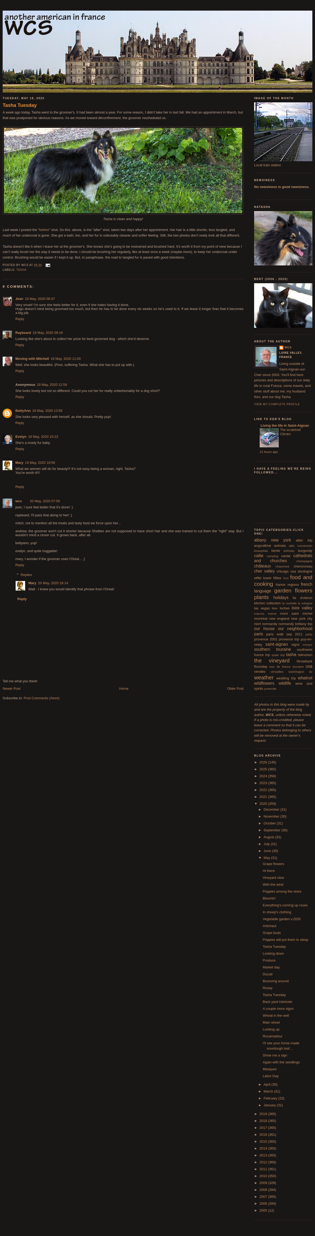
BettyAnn (23, 411)
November (272, 816)
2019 (263, 1114)
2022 (263, 790)
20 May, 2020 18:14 (53, 583)
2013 (263, 1155)
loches (285, 608)
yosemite (270, 688)
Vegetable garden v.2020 (282, 919)
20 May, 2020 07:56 (45, 501)
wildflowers (264, 683)
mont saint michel (296, 613)
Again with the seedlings (281, 1062)
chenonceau (303, 566)
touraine (298, 666)
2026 (263, 762)
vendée (260, 672)
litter (275, 608)
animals (280, 546)
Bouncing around (276, 981)
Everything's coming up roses (285, 905)
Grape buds (272, 933)
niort (257, 624)
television (305, 655)
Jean (19, 299)
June (268, 851)
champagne (304, 561)
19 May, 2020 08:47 (40, 299)
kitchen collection (267, 603)
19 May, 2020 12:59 (52, 385)
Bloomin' (269, 898)
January (270, 1105)
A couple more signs (278, 1009)
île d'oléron (302, 598)
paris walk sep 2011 (284, 634)
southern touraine (272, 649)
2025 (263, 769)
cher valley (264, 571)
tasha (21, 269)
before (44, 230)
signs (295, 645)
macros (259, 613)
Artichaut (269, 926)
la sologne (305, 603)
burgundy (305, 551)
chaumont (282, 566)
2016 (263, 1135)
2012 (263, 1162)
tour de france (280, 666)
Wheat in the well (276, 1015)
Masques (270, 1069)
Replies (26, 575)
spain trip (278, 655)
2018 (263, 1121)
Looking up (271, 1029)
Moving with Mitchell (32, 359)
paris (258, 634)
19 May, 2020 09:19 (48, 333)
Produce (269, 960)
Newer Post (11, 689)
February (271, 1098)
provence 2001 (265, 639)
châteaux (262, 566)
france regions (287, 585)
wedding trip (286, 678)
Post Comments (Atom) (42, 698)
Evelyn (20, 437)
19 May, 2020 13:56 (47, 411)
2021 (263, 797)
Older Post (235, 689)
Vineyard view (273, 878)
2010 (263, 1176)
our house (264, 628)
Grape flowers (273, 864)
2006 (263, 1204)
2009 (263, 1183)
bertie (276, 551)
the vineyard (272, 660)
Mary (19, 463)
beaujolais (261, 550)
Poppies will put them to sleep (285, 940)
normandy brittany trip (295, 624)
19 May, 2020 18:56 (40, 463)
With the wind (273, 884)
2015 (263, 1141)
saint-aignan (277, 644)
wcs (18, 501)
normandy (269, 624)
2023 (263, 783)
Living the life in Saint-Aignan (284, 425)
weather (264, 677)
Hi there (269, 871)
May (267, 858)
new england (279, 619)
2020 (263, 804)
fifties (277, 578)
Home (124, 689)
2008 (263, 1190)
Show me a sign (275, 1055)
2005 (263, 1210)
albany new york (272, 540)
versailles (277, 671)
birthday (289, 550)
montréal (261, 619)
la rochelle (289, 603)
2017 (263, 1128)
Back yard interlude (277, 1002)
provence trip (289, 639)
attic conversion (300, 545)
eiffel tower (263, 578)
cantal (285, 556)
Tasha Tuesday (20, 105)
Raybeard (23, 333)
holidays (281, 597)
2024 (263, 776)
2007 (263, 1197)
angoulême (262, 546)
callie (259, 555)
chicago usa (286, 571)
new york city (301, 619)
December (272, 809)
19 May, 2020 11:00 (66, 359)
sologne (307, 644)
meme (272, 613)
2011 (263, 1169)
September (272, 830)
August (269, 837)
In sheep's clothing (277, 912)
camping (272, 556)
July (267, 844)
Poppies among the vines (282, 891)
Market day (271, 967)
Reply (19, 319)
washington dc (300, 671)
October (270, 823)
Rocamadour (272, 1036)
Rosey (267, 988)
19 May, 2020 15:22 (43, 437)
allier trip (304, 540)
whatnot (305, 678)
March (269, 1091)
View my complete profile (277, 404)
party (308, 634)
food (286, 578)
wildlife (285, 683)
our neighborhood (295, 628)
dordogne (305, 571)
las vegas (262, 608)
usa (309, 666)
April (268, 1084)
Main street (271, 1022)
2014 (263, 1148)
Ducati (267, 974)
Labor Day (270, 1076)
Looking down (273, 953)
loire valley (302, 608)
